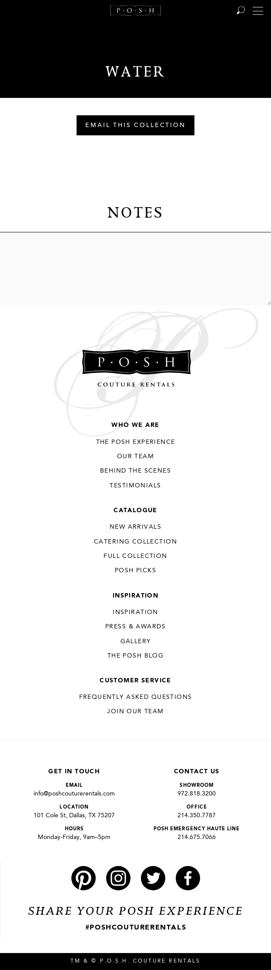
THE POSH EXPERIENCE (135, 442)
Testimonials (135, 486)
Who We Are (135, 425)
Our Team (135, 456)
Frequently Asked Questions (135, 697)
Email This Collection (135, 126)
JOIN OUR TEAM (135, 711)
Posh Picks (135, 570)
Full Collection (135, 556)
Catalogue (135, 510)
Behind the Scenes (135, 471)
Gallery (135, 641)
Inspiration (136, 596)
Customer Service (135, 681)
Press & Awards (135, 627)
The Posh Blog (135, 656)
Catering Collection (135, 542)
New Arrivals (135, 527)
